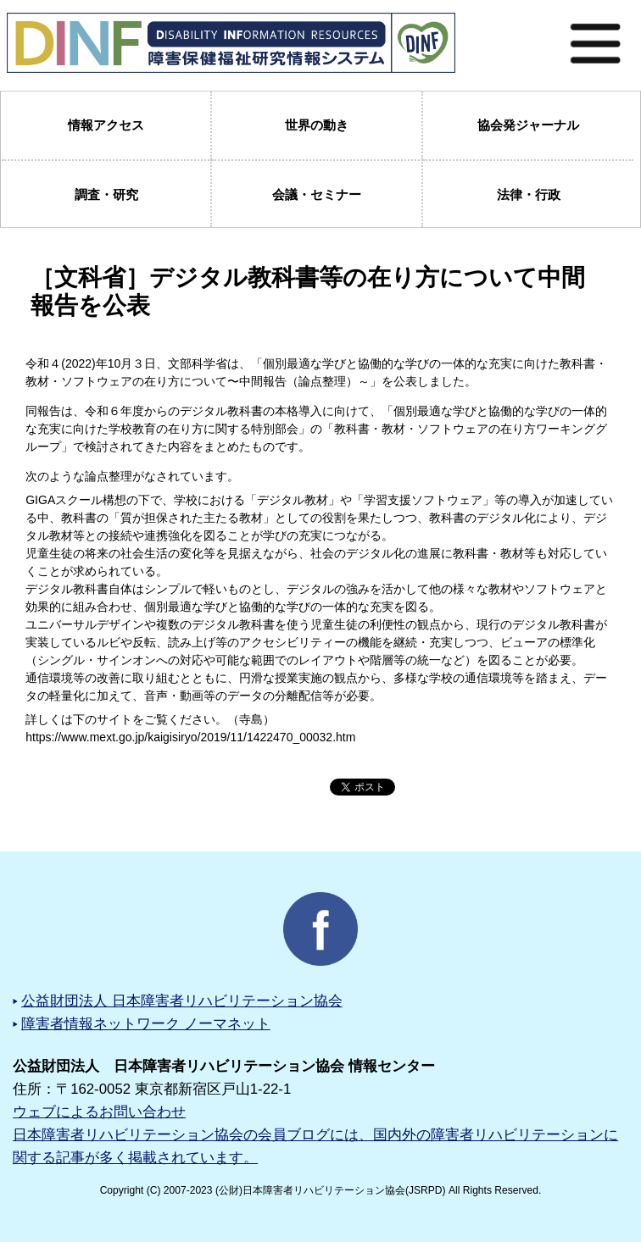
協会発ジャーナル (528, 125)
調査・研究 (106, 194)
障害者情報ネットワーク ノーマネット (145, 1024)
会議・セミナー (316, 194)
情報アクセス (106, 125)
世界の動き (316, 125)
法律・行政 (528, 194)
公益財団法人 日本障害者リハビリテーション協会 (182, 1001)
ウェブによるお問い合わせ (99, 1112)
